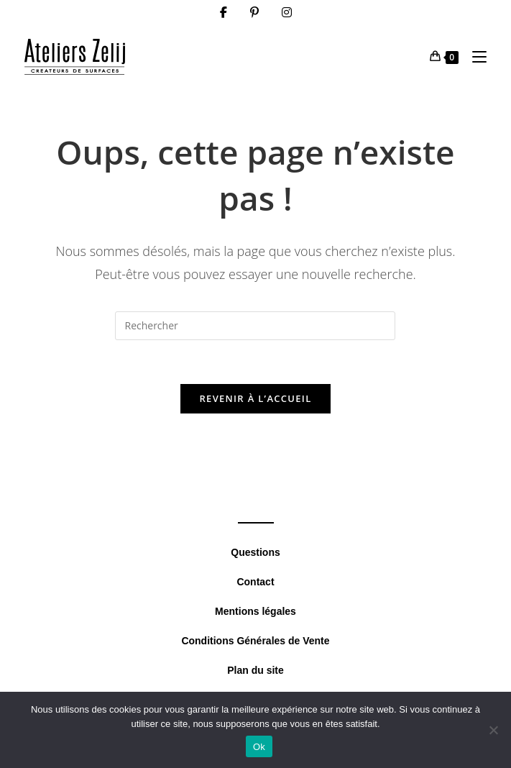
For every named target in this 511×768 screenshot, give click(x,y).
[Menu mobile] (474, 56)
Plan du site (255, 670)
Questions (255, 552)
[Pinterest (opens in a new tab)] (254, 12)
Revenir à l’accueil (255, 398)
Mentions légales (255, 611)
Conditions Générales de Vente (255, 640)
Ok (259, 746)
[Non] (493, 730)
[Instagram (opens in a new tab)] (286, 12)
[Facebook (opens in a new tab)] (223, 12)
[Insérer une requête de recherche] (255, 325)
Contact (255, 582)
